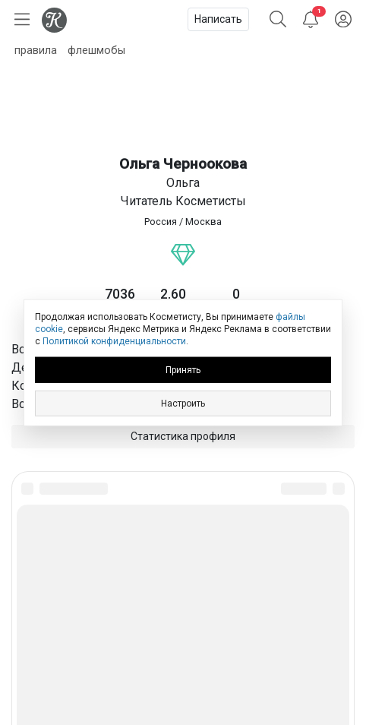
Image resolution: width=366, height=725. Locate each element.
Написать (218, 19)
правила (35, 50)
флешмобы (96, 50)
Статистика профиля (183, 436)
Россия (160, 221)
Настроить (183, 402)
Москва (203, 221)
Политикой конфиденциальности (114, 341)
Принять (183, 369)
